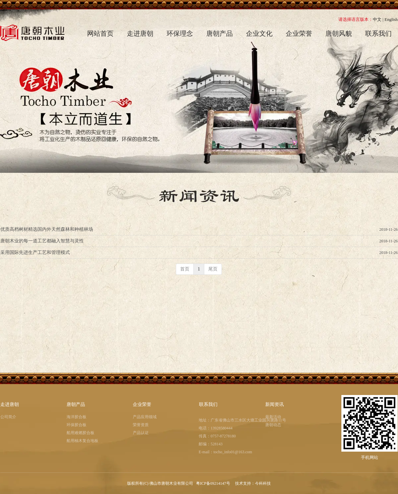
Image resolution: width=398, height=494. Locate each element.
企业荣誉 (142, 404)
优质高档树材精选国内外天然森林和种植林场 (46, 229)
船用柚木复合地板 (82, 440)
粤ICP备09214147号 (213, 483)
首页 (184, 269)
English (391, 19)
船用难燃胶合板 (80, 432)
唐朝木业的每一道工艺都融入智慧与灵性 (42, 240)
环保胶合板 (76, 424)
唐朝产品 (76, 404)
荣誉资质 (141, 424)
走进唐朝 (9, 404)
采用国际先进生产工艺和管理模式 (35, 252)
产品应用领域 (145, 417)
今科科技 (263, 483)
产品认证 (141, 432)
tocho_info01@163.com (233, 452)
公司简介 (8, 417)
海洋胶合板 (76, 417)
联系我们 (208, 404)
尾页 (213, 269)
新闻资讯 (274, 404)
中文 (377, 19)
